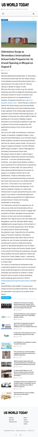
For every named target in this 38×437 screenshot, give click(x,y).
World (25, 417)
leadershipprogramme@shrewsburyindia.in (15, 281)
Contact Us (31, 430)
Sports (25, 420)
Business (11, 420)
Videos (25, 424)
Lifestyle (26, 422)
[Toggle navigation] (3, 13)
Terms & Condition (21, 430)
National (11, 417)
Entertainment (13, 422)
